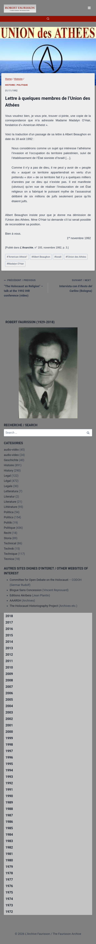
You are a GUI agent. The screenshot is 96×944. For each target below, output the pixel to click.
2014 (9, 642)
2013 (9, 648)
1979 (9, 867)
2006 (9, 693)
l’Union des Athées (76, 257)
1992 (9, 783)
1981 (9, 854)
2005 (9, 699)
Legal (7, 475)
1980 (9, 860)
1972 (9, 912)
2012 (9, 654)
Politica (9, 512)
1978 (9, 873)
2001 (9, 725)
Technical (10, 543)
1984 (9, 834)
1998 (9, 744)
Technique (10, 553)
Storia (7, 538)
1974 (9, 899)
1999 (9, 738)
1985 (9, 828)
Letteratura (11, 491)
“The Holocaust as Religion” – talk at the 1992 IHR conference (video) (24, 287)
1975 (9, 892)
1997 (9, 751)
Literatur (9, 496)
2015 (9, 635)
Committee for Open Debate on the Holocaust (39, 579)
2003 (9, 712)
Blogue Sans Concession (26, 590)
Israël (57, 257)
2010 (9, 667)
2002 (9, 719)
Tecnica (9, 559)
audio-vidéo (11, 449)
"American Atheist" (17, 257)
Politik (8, 522)
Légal (7, 480)
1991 (9, 789)
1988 (9, 809)
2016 (9, 629)
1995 (9, 764)
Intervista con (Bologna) (71, 285)
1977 (9, 879)
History (8, 470)
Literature (10, 501)
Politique (22, 85)
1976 (9, 886)
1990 (9, 796)
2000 (9, 732)
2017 (9, 622)
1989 (9, 802)
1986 (9, 822)
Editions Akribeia (20, 595)
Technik (9, 548)
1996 (9, 757)
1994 (9, 770)
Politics (8, 517)
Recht (7, 533)
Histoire (10, 85)
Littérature (10, 506)
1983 (9, 841)
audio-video (11, 455)
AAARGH (15, 600)
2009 (9, 674)
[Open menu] (89, 7)
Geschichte (11, 460)
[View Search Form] (48, 19)
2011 (9, 661)
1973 (9, 905)
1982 (9, 847)
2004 (9, 706)
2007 (9, 687)
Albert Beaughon (40, 257)
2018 (9, 616)
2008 (9, 680)
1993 (9, 777)
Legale (8, 486)
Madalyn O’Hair (15, 263)
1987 (9, 815)
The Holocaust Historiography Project (34, 605)
